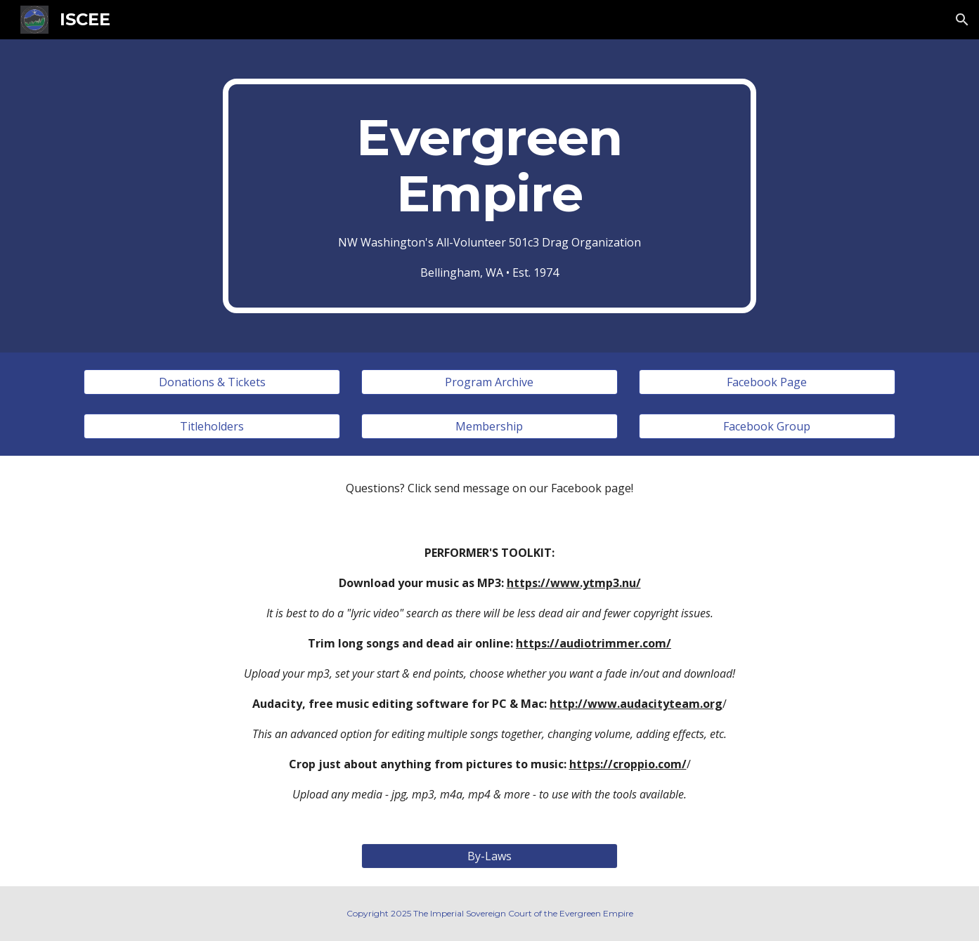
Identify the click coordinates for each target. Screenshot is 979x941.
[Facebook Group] (767, 426)
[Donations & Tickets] (211, 382)
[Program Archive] (489, 382)
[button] (962, 20)
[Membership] (489, 426)
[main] (490, 196)
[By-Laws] (489, 856)
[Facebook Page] (767, 382)
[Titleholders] (211, 426)
